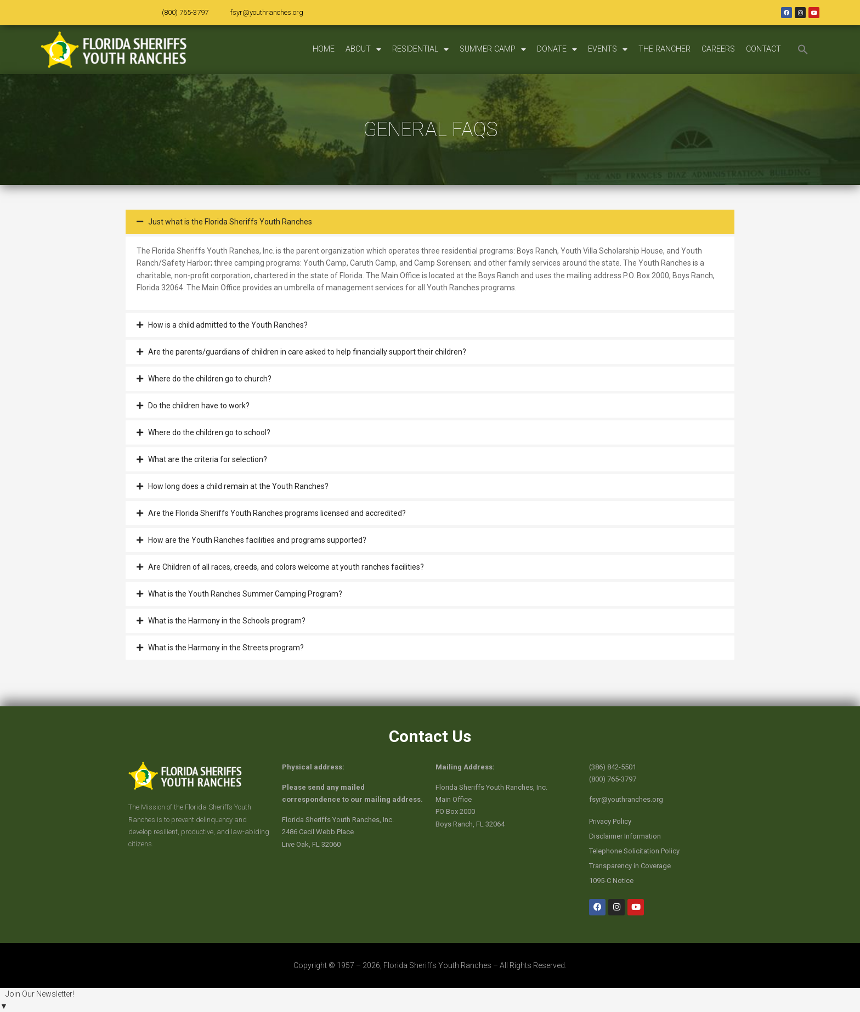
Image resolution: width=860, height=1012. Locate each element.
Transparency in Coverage (630, 866)
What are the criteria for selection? (207, 459)
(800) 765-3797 (185, 12)
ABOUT (363, 49)
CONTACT (763, 49)
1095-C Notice (611, 880)
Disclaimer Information (625, 836)
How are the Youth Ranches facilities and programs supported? (257, 540)
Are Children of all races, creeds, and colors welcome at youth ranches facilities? (286, 567)
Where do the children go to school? (209, 432)
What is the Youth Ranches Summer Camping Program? (245, 593)
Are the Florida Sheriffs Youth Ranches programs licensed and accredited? (277, 513)
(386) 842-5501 (612, 767)
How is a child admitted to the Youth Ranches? (228, 325)
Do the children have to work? (199, 405)
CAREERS (718, 49)
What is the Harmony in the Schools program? (226, 620)
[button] (803, 49)
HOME (324, 49)
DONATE (557, 49)
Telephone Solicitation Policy (634, 851)
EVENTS (607, 49)
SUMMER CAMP (493, 49)
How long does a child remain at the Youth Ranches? (238, 486)
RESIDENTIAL (420, 49)
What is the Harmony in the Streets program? (226, 647)
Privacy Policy (610, 821)
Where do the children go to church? (209, 378)
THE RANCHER (664, 49)
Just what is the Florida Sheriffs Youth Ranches (230, 221)
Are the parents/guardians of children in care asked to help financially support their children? (307, 351)
